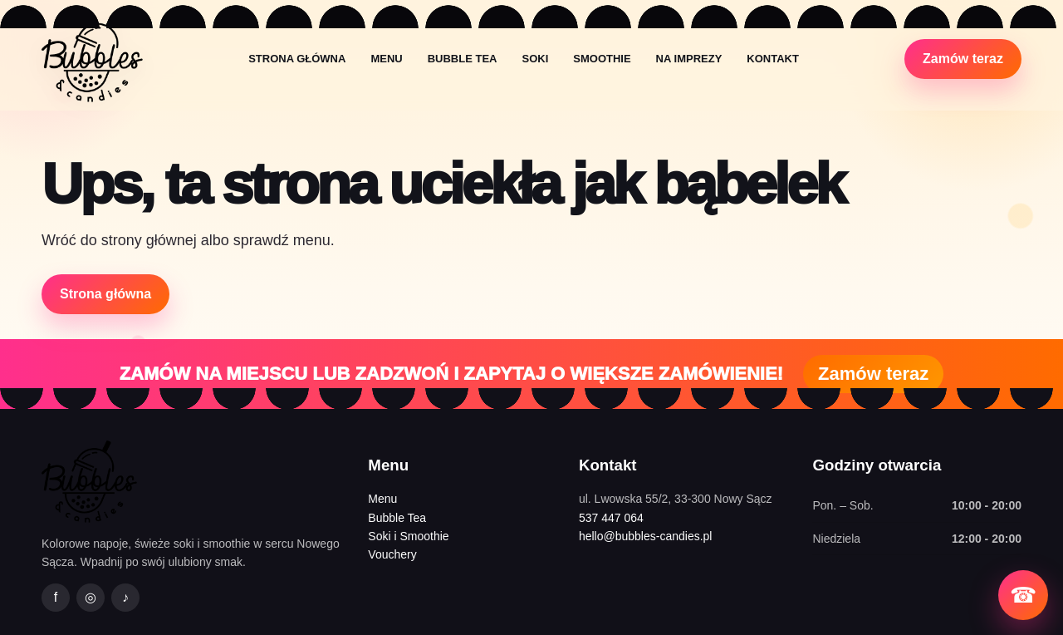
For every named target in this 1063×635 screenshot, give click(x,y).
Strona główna (296, 58)
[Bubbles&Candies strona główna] (92, 58)
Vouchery (392, 554)
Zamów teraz (963, 59)
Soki (535, 58)
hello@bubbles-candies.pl (646, 536)
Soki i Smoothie (408, 536)
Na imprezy (689, 58)
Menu (386, 58)
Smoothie (601, 58)
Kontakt (773, 58)
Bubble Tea (462, 58)
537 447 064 (611, 517)
